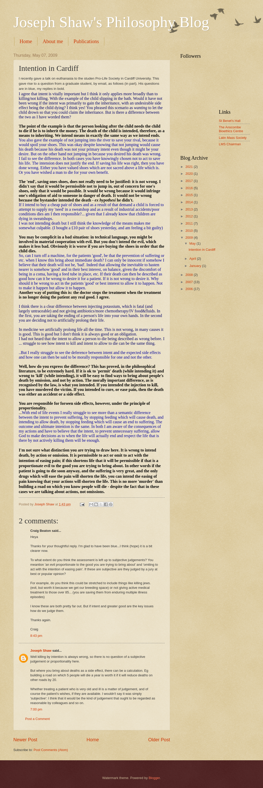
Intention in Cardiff (202, 250)
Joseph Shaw (40, 650)
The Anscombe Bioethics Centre (231, 129)
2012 (189, 216)
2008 (189, 275)
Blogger (154, 778)
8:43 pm (36, 636)
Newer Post (25, 739)
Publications (86, 41)
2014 (189, 202)
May (192, 243)
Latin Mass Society (233, 138)
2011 (189, 223)
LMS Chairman (230, 144)
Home (26, 41)
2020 (189, 174)
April (193, 259)
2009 (189, 237)
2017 (189, 181)
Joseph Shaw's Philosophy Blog (111, 22)
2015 (189, 195)
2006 (189, 289)
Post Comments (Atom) (51, 750)
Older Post (159, 739)
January (195, 266)
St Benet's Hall (229, 121)
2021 (189, 167)
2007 (189, 282)
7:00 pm (36, 709)
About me (53, 41)
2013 (189, 209)
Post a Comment (37, 719)
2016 (189, 188)
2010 (189, 231)
